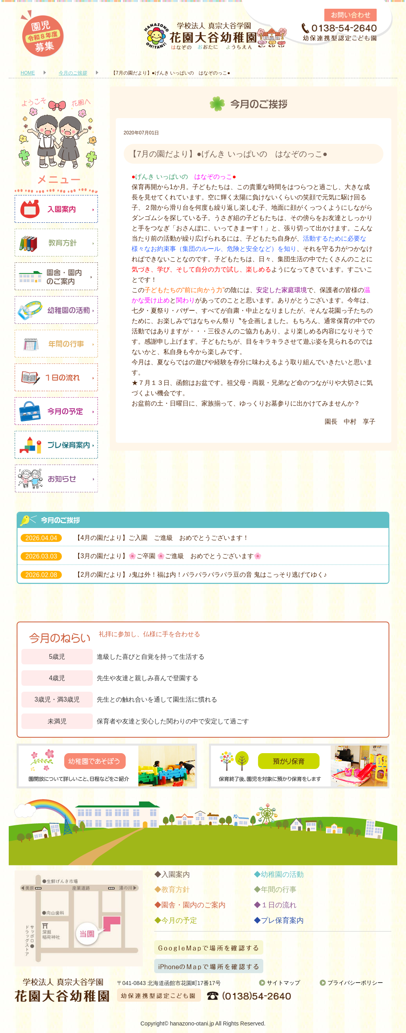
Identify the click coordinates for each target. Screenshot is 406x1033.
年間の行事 (56, 344)
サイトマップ (283, 982)
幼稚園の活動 (56, 310)
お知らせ (56, 478)
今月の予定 (56, 411)
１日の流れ (56, 377)
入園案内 (56, 209)
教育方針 (56, 242)
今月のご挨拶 (73, 73)
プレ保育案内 (56, 445)
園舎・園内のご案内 (56, 276)
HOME (28, 73)
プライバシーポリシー (355, 982)
